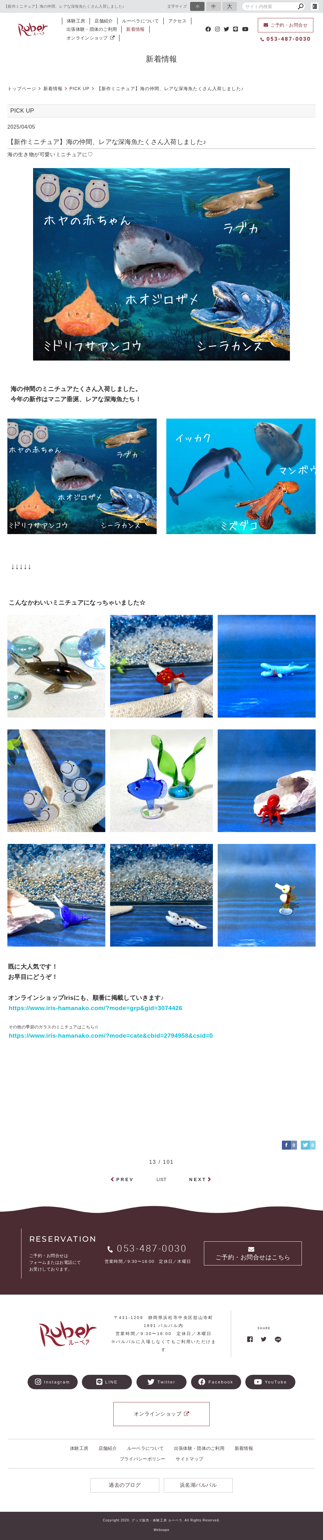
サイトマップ (189, 1458)
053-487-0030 (285, 38)
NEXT (197, 1179)
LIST (162, 1179)
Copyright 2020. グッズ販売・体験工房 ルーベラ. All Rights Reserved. (161, 1520)
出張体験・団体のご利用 (91, 29)
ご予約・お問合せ (286, 25)
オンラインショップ (90, 37)
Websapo (161, 1530)
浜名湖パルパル (198, 1485)
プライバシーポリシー (143, 1458)
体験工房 (76, 20)
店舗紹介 (103, 20)
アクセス (177, 20)
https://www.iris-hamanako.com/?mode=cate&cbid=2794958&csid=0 (108, 1035)
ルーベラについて (140, 20)
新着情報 (135, 29)
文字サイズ (177, 6)
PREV (125, 1179)
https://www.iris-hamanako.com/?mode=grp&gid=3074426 (95, 1008)
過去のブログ (125, 1485)
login (314, 6)
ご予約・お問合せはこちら (253, 1253)
